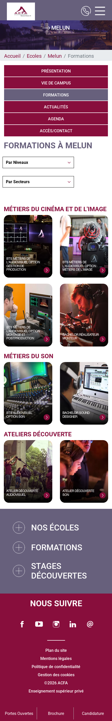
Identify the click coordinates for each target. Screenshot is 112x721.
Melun (55, 56)
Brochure (56, 713)
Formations (56, 95)
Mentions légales (56, 658)
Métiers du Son (28, 356)
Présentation (56, 71)
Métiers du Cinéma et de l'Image (56, 209)
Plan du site (56, 650)
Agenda (56, 119)
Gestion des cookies (56, 674)
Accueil (12, 56)
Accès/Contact (56, 130)
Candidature (93, 713)
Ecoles (34, 56)
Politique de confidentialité (56, 666)
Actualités (56, 107)
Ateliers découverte (38, 434)
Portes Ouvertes (19, 713)
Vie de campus (56, 83)
